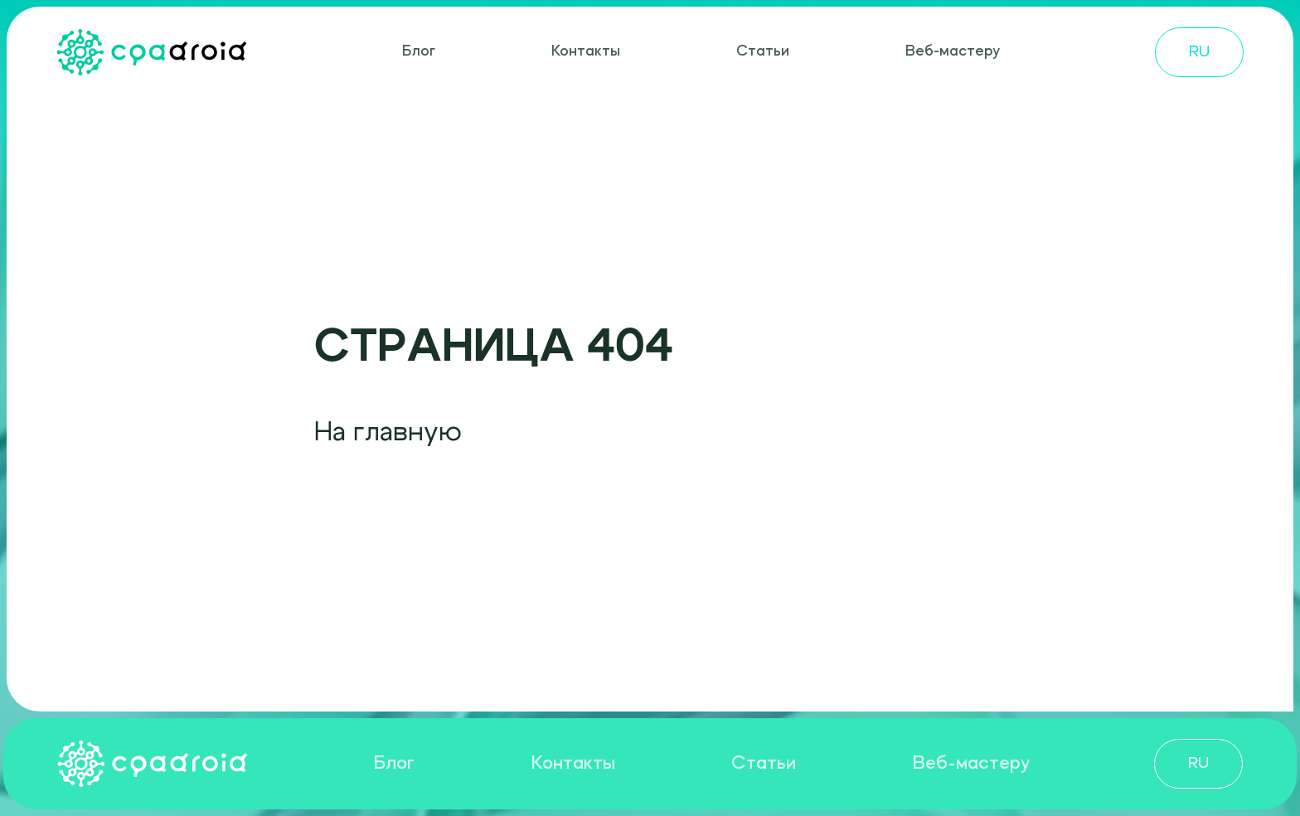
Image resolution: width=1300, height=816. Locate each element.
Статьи (762, 52)
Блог (418, 52)
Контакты (585, 52)
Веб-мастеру (952, 52)
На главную (388, 432)
